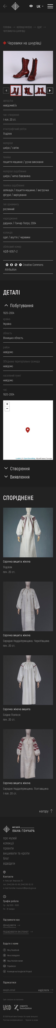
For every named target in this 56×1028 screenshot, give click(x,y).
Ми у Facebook (13, 950)
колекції (8, 843)
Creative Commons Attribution (24, 267)
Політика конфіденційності (13, 1020)
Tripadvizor (11, 966)
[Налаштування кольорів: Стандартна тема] (31, 6)
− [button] (7, 409)
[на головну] (28, 829)
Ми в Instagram (13, 955)
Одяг (39, 27)
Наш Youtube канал (15, 960)
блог (6, 858)
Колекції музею (24, 27)
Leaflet (18, 458)
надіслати (43, 990)
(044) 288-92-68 (13, 884)
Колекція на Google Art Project (19, 971)
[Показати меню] (50, 6)
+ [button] (7, 404)
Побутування (21, 305)
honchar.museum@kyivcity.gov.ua (22, 888)
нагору (43, 811)
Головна (7, 27)
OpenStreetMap (29, 458)
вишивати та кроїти (16, 853)
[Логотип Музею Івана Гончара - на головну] (15, 6)
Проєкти (8, 848)
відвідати (9, 863)
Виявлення (20, 476)
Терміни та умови (32, 1020)
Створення (20, 468)
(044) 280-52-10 (27, 884)
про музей (10, 838)
